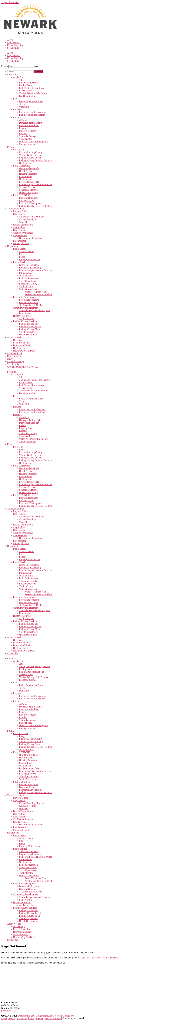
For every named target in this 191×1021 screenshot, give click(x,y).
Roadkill (23, 133)
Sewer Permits (26, 90)
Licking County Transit (30, 326)
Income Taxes (25, 176)
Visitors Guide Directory (31, 155)
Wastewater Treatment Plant (38, 294)
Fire (21, 254)
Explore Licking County (30, 152)
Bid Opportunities (27, 96)
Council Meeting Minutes (31, 216)
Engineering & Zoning (30, 267)
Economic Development (30, 203)
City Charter (19, 230)
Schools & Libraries (28, 190)
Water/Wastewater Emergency (33, 141)
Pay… (16, 98)
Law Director (19, 240)
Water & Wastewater (29, 289)
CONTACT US (14, 353)
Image (22, 449)
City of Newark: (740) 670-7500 (22, 367)
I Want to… (12, 372)
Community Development (25, 308)
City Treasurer (20, 235)
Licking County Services (25, 321)
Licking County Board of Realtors (35, 160)
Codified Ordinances (23, 232)
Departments (13, 246)
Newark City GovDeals (24, 350)
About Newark (14, 337)
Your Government (15, 208)
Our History (19, 340)
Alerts (10, 39)
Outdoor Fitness (26, 163)
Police (22, 257)
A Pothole (24, 120)
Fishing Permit (26, 85)
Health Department (28, 334)
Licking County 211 (28, 324)
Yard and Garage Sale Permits (33, 390)
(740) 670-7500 (8, 1010)
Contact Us (12, 653)
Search (4, 66)
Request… (18, 109)
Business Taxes (26, 200)
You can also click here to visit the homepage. (98, 957)
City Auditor (19, 227)
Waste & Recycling (28, 192)
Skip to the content (10, 2)
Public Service (20, 262)
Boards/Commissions (23, 224)
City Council (19, 214)
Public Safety (19, 249)
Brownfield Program (29, 299)
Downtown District (22, 345)
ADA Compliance (25, 1018)
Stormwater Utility (28, 283)
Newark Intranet (53, 1018)
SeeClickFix (13, 47)
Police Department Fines (31, 101)
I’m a (19, 149)
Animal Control (26, 251)
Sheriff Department (28, 332)
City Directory (14, 42)
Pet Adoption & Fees (29, 182)
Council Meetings (15, 45)
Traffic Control (26, 286)
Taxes (22, 104)
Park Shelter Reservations (31, 88)
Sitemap (39, 1018)
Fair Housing (25, 313)
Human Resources (22, 316)
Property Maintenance (29, 259)
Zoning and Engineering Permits (34, 380)
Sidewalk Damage (28, 136)
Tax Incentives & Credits (31, 305)
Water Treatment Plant (36, 291)
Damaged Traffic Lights (30, 123)
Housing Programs (28, 173)
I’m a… (11, 147)
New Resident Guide (29, 168)
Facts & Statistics (21, 342)
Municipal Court (21, 243)
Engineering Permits (29, 82)
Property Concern (27, 131)
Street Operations (27, 281)
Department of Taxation (30, 238)
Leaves (22, 128)
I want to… (12, 74)
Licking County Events (30, 157)
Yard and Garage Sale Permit (33, 93)
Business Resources (28, 198)
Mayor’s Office (20, 211)
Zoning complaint (27, 144)
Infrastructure (25, 273)
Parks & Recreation (28, 278)
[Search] (36, 66)
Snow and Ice (25, 139)
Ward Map (24, 222)
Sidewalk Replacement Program (34, 310)
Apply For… (19, 77)
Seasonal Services (27, 187)
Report (16, 117)
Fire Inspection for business (32, 112)
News (10, 358)
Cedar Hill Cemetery (29, 265)
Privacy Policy (8, 1018)
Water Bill (24, 106)
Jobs (21, 80)
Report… (17, 414)
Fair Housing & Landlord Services (35, 184)
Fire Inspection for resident (32, 114)
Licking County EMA (29, 329)
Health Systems (26, 171)
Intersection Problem (29, 125)
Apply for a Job (26, 318)
